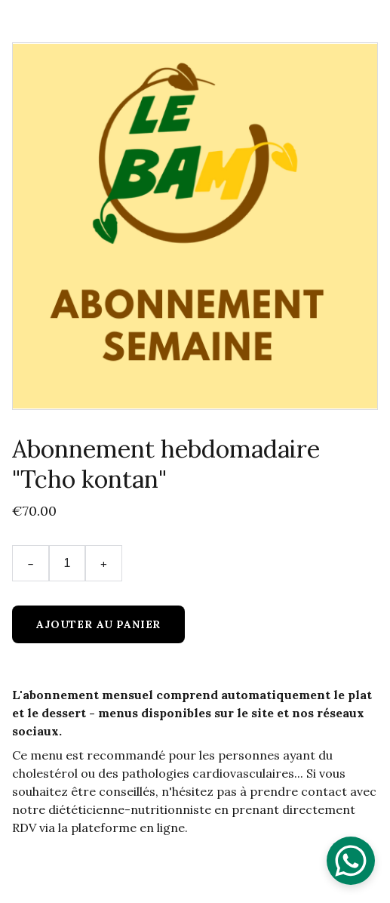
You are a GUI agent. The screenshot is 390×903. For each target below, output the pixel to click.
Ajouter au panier (98, 624)
